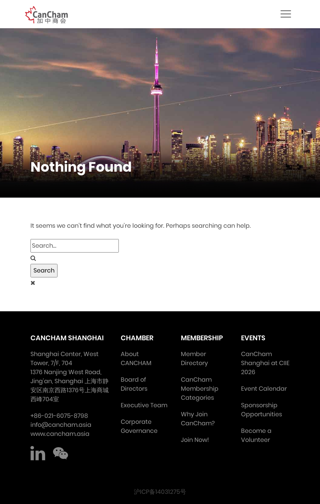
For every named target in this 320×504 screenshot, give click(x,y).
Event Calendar (264, 388)
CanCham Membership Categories (199, 388)
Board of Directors (134, 384)
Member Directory (194, 358)
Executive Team (144, 405)
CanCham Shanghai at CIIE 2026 (265, 363)
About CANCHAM (136, 358)
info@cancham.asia (60, 424)
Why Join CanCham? (198, 419)
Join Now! (195, 439)
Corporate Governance (139, 426)
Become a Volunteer (256, 435)
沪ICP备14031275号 (160, 491)
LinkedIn (37, 453)
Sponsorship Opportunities (261, 410)
